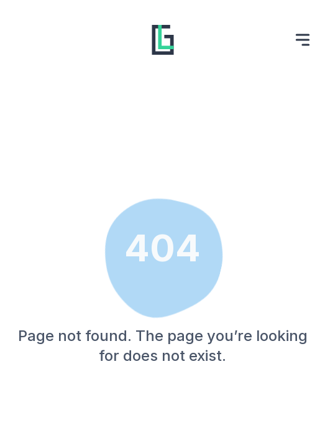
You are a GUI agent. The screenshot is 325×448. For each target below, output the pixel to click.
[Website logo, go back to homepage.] (163, 40)
